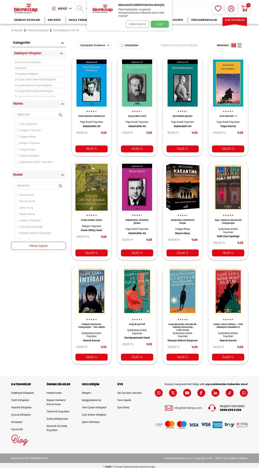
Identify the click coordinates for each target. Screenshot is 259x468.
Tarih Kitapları (20, 397)
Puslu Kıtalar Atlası (91, 217)
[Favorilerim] (218, 8)
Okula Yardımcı (80, 20)
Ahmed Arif (24, 195)
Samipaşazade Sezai (137, 333)
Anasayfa (17, 30)
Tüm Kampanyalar (204, 20)
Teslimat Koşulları (58, 409)
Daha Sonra (136, 24)
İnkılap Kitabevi (27, 156)
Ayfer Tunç (24, 208)
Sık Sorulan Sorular (129, 390)
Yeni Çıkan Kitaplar (94, 405)
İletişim (86, 390)
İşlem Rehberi (91, 419)
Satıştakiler (129, 45)
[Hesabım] (231, 8)
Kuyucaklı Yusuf (137, 113)
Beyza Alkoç (25, 214)
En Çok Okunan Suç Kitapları (33, 85)
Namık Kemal (91, 336)
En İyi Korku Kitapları (28, 62)
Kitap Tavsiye (173, 20)
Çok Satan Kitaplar (94, 412)
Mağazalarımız (91, 397)
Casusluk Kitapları (27, 74)
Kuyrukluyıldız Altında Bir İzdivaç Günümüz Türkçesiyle (182, 323)
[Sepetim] (244, 8)
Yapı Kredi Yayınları (91, 119)
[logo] (26, 8)
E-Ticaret (116, 464)
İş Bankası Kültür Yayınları (33, 162)
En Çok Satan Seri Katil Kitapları (35, 79)
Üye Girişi (123, 405)
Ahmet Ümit (25, 201)
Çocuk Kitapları (21, 412)
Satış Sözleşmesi (57, 416)
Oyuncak (17, 427)
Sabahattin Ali (91, 123)
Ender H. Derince (28, 220)
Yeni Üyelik (124, 397)
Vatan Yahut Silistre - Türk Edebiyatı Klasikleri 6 (228, 323)
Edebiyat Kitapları (27, 20)
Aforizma (21, 68)
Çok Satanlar (235, 20)
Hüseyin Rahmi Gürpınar (33, 233)
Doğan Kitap (25, 137)
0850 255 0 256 (230, 407)
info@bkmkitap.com (188, 406)
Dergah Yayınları (28, 130)
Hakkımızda (54, 390)
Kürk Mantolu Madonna (91, 113)
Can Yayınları (26, 124)
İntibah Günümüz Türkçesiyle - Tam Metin (91, 322)
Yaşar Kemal (228, 123)
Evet (160, 24)
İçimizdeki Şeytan (182, 113)
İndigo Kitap (25, 149)
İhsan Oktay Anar (91, 227)
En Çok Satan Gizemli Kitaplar (34, 91)
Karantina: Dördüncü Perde (182, 218)
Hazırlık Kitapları (21, 405)
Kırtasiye (54, 20)
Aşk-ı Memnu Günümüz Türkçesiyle (228, 218)
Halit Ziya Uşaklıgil (29, 227)
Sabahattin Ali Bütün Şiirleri (137, 218)
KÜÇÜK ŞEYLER (137, 320)
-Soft (107, 464)
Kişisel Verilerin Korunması (56, 399)
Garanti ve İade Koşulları (57, 425)
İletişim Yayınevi (27, 143)
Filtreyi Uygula (38, 246)
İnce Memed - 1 (228, 113)
